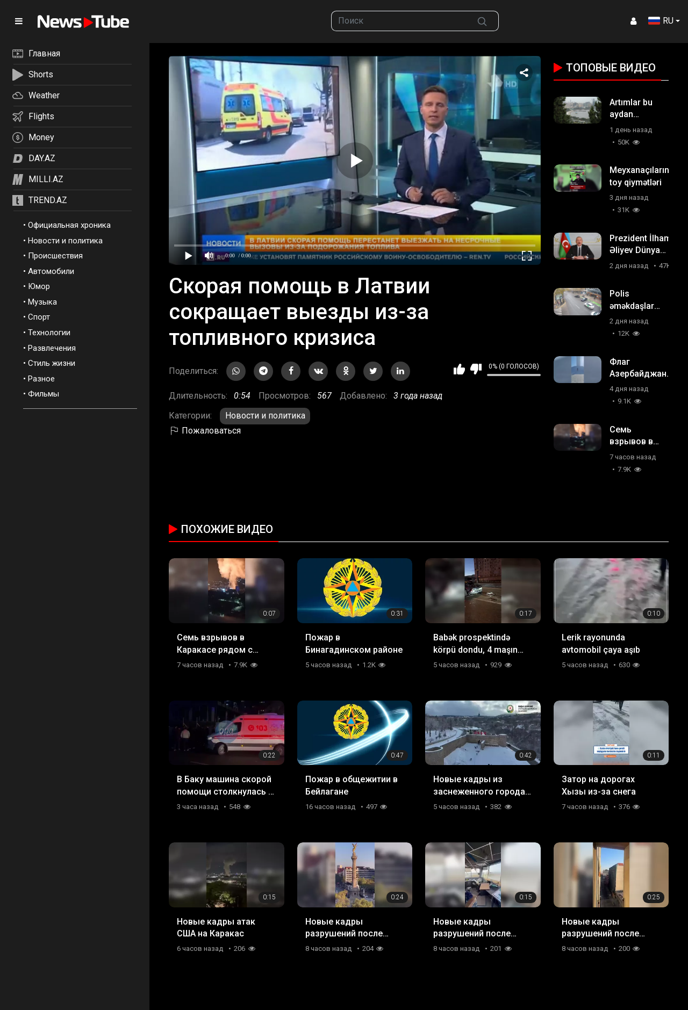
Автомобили (51, 271)
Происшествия (55, 256)
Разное (41, 379)
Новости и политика (65, 241)
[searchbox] (399, 21)
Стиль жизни (51, 363)
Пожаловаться (205, 430)
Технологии (49, 332)
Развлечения (52, 348)
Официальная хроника (69, 225)
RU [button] (660, 21)
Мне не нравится (476, 369)
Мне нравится (459, 369)
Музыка (42, 302)
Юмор (39, 286)
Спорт (39, 317)
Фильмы (43, 394)
